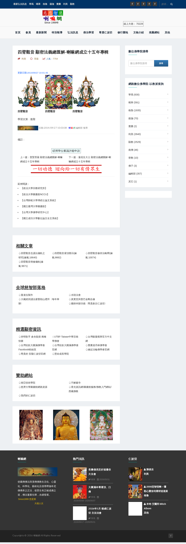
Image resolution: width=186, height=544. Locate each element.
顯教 (72, 4)
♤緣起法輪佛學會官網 (97, 349)
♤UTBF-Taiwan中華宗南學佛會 (65, 338)
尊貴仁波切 (105, 32)
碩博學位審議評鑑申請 (66, 150)
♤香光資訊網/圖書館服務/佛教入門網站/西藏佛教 (90, 389)
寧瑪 (31, 4)
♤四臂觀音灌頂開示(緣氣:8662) (64, 255)
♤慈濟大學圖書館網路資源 (32, 387)
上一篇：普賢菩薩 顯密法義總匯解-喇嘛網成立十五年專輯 (41, 159)
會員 (28, 32)
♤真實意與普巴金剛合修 (82, 299)
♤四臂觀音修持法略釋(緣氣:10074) (99, 255)
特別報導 (57, 32)
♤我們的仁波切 (26, 395)
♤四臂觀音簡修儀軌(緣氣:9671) (30, 263)
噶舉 (38, 4)
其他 (167, 32)
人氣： (52, 58)
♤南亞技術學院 (26, 382)
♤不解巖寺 (75, 382)
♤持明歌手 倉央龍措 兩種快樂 (32, 338)
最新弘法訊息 (20, 4)
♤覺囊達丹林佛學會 (96, 345)
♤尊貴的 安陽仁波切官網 (32, 353)
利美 (65, 4)
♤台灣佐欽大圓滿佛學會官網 (65, 347)
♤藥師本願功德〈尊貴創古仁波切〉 (88, 303)
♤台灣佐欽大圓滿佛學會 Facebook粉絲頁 (31, 347)
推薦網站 (154, 32)
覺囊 (58, 4)
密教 (133, 157)
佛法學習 (88, 32)
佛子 (132, 165)
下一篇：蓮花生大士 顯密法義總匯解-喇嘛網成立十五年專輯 (90, 159)
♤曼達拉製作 (25, 295)
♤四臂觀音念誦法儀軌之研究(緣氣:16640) (31, 255)
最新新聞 (41, 32)
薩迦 (52, 4)
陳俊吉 (149, 469)
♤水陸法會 (75, 295)
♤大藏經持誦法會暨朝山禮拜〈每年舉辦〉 (38, 301)
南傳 (133, 149)
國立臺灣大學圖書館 (34, 206)
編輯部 (135, 173)
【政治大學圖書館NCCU (34, 194)
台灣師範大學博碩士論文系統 (38, 200)
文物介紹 (138, 32)
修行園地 (122, 32)
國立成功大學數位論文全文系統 (40, 218)
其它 (132, 181)
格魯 (45, 4)
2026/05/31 (103, 479)
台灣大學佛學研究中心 (35, 212)
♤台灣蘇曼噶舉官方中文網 (98, 338)
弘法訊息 (72, 32)
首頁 (17, 32)
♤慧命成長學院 (60, 353)
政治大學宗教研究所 (34, 188)
